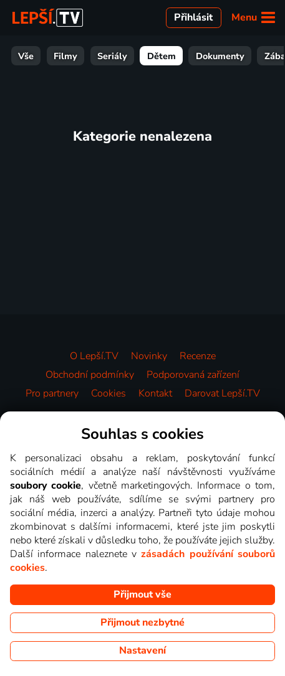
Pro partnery (52, 393)
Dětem (143, 56)
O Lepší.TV (94, 356)
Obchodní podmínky (90, 375)
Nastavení (142, 650)
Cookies (108, 393)
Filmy (47, 56)
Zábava (262, 56)
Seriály (94, 56)
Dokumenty (202, 56)
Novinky (149, 356)
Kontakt (155, 393)
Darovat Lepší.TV (222, 393)
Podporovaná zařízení (193, 375)
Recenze (198, 356)
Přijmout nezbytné (142, 622)
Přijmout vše (142, 594)
